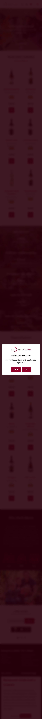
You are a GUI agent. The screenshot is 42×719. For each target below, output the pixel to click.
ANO (16, 369)
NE (26, 369)
